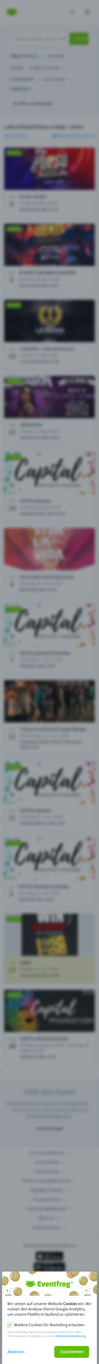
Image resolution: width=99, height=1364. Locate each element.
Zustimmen (71, 1351)
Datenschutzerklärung (71, 1336)
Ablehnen (16, 1351)
